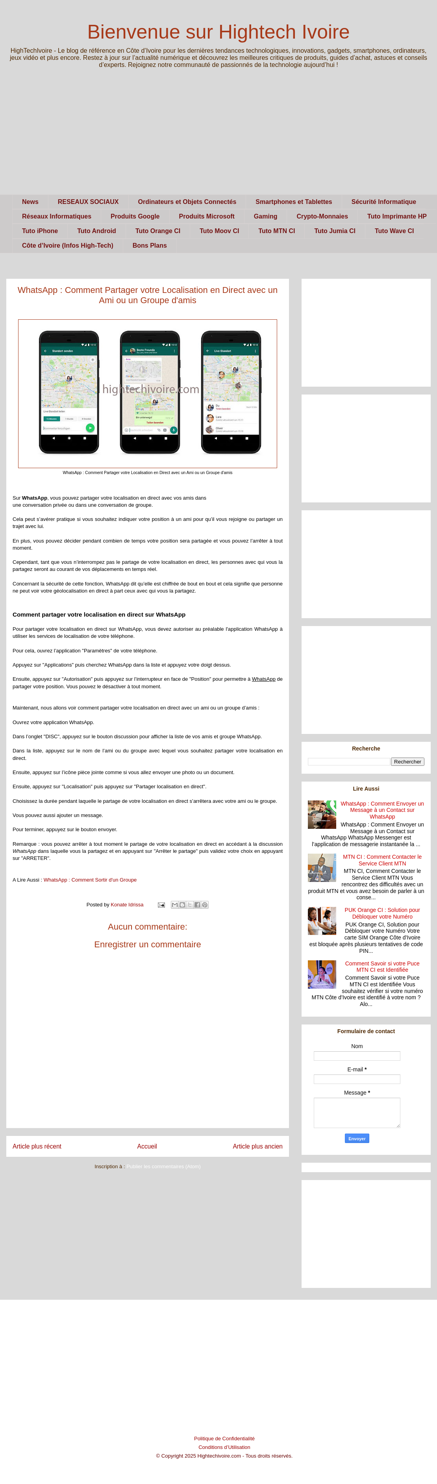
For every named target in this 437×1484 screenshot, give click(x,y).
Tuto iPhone (40, 231)
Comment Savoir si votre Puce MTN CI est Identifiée (382, 966)
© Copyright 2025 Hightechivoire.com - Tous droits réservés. (224, 1456)
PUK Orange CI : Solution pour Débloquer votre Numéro (382, 913)
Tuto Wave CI (394, 231)
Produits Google (135, 216)
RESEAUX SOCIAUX (88, 201)
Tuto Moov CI (219, 231)
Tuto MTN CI (276, 231)
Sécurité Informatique (384, 201)
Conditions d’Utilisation (224, 1447)
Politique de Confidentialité (224, 1438)
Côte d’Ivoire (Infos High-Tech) (67, 245)
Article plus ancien (258, 1146)
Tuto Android (96, 231)
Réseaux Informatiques (56, 216)
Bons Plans (150, 245)
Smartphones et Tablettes (294, 201)
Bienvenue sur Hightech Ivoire (218, 32)
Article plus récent (37, 1146)
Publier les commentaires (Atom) (163, 1166)
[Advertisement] (218, 139)
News (30, 201)
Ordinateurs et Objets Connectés (187, 201)
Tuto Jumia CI (335, 231)
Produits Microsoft (207, 216)
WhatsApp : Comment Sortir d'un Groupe (90, 880)
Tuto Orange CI (157, 231)
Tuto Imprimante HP (397, 216)
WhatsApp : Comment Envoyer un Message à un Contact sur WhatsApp (382, 810)
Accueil (147, 1146)
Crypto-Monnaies (322, 216)
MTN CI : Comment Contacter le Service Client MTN (382, 860)
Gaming (266, 216)
